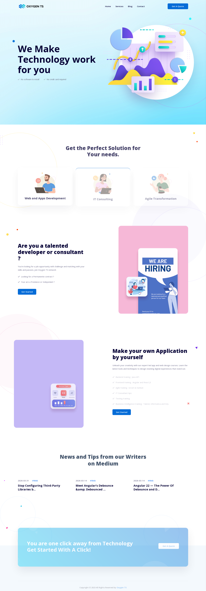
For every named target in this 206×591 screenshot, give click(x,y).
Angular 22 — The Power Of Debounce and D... (153, 487)
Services (119, 6)
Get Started (27, 291)
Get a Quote (178, 6)
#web (35, 480)
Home (108, 6)
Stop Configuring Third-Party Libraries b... (39, 487)
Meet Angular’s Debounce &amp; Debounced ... (94, 487)
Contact (141, 6)
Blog (130, 6)
